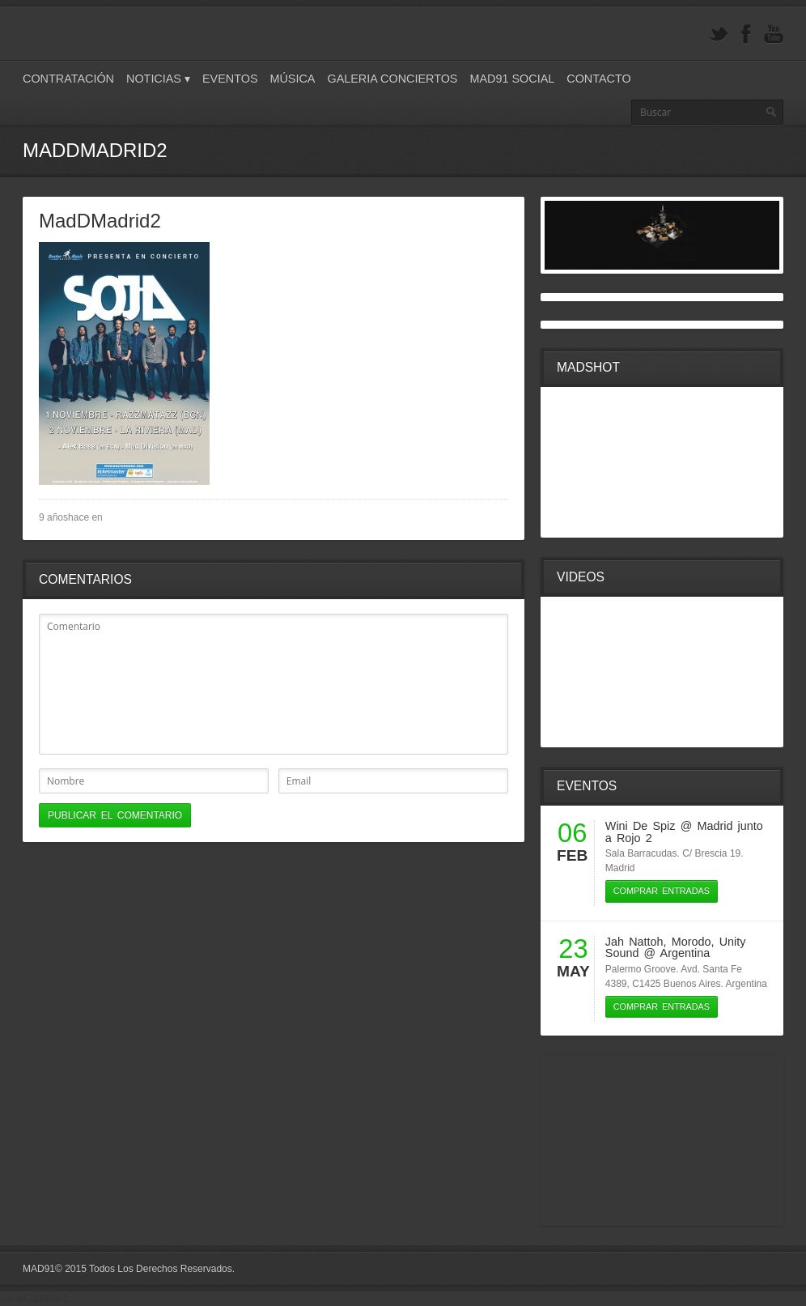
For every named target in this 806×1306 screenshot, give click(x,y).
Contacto (598, 78)
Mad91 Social (511, 78)
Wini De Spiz (640, 825)
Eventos (230, 78)
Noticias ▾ (158, 78)
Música (292, 78)
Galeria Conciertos (392, 78)
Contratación (68, 78)
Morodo (691, 941)
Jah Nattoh (634, 941)
